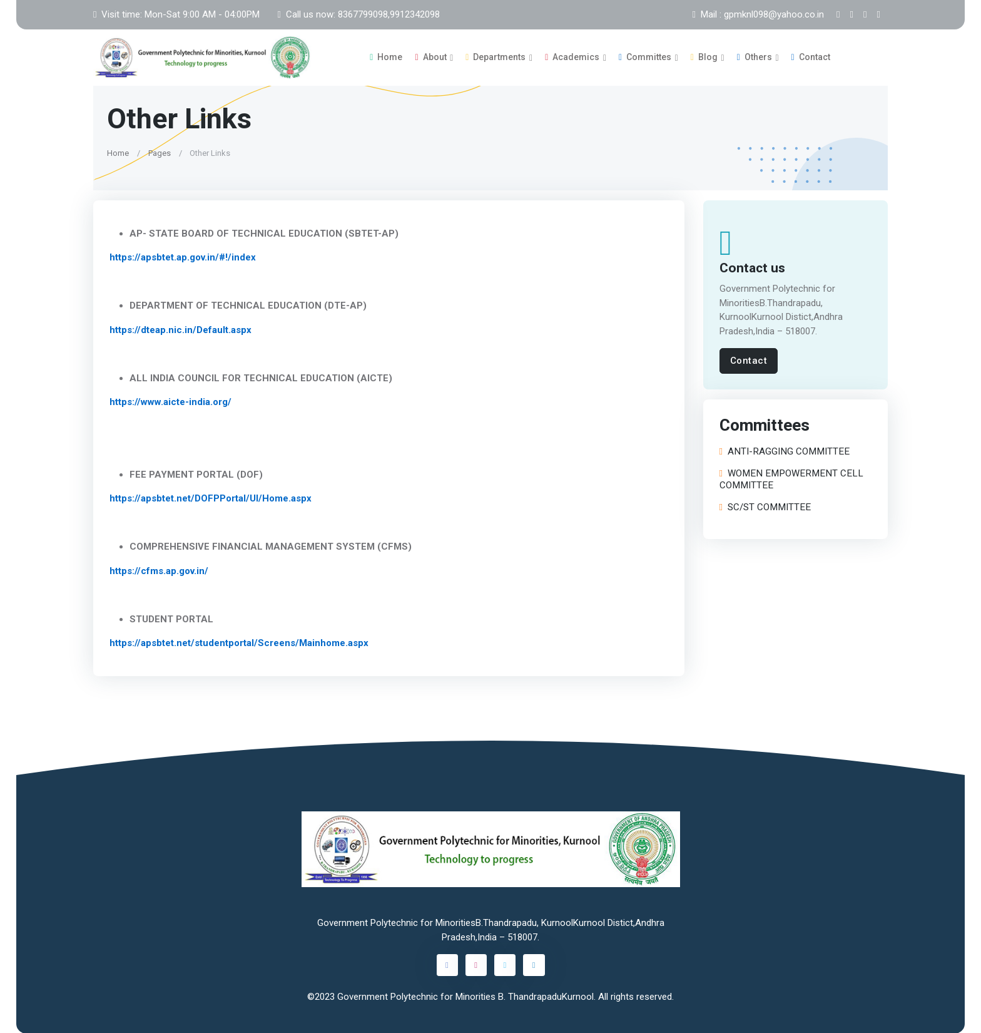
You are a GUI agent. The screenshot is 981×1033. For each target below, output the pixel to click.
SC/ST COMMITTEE (765, 507)
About (430, 57)
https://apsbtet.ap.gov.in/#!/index (182, 257)
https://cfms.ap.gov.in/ (158, 570)
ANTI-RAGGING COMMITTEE (784, 452)
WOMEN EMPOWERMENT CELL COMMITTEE (791, 479)
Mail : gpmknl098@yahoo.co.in (758, 14)
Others (754, 57)
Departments (495, 57)
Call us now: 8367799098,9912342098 (358, 14)
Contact (810, 57)
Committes (645, 57)
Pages (159, 152)
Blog (704, 57)
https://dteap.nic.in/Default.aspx (180, 329)
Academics (572, 57)
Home (386, 57)
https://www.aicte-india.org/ (170, 402)
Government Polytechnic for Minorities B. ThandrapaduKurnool (465, 996)
